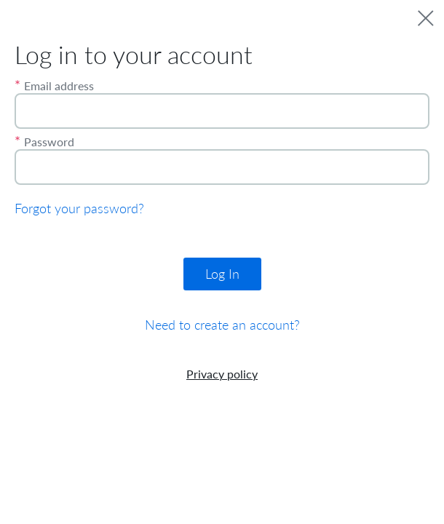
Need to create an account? (222, 325)
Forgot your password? (79, 208)
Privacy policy (222, 374)
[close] (425, 18)
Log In (222, 274)
